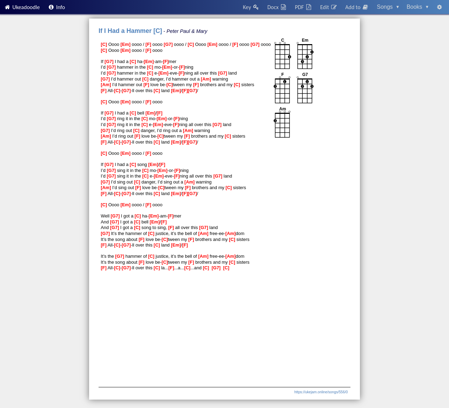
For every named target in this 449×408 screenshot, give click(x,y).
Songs (388, 7)
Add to (357, 7)
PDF (304, 7)
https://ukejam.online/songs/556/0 (321, 392)
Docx (277, 7)
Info (56, 7)
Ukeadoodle (22, 7)
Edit (328, 7)
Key (251, 7)
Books (417, 7)
